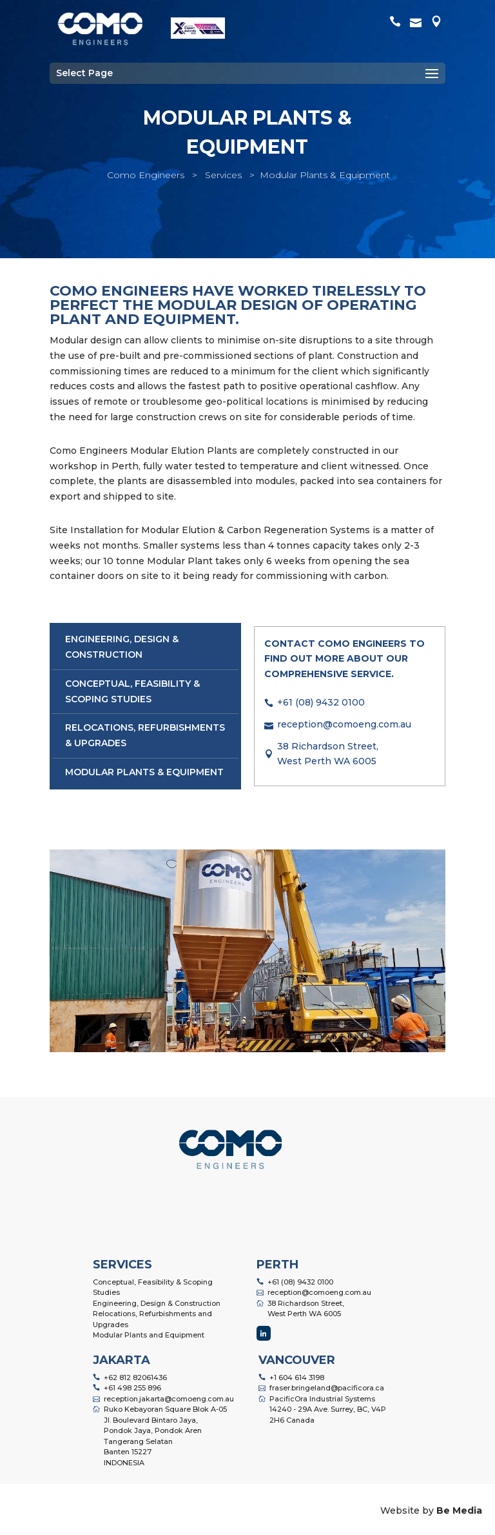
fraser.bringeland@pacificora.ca (326, 1387)
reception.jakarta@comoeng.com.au (169, 1398)
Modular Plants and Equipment (148, 1334)
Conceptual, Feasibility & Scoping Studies (153, 1287)
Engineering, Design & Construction (156, 1303)
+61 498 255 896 (132, 1387)
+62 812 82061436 (135, 1377)
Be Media (459, 1510)
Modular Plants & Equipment (144, 772)
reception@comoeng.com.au (344, 724)
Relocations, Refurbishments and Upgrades (152, 1319)
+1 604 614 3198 (296, 1377)
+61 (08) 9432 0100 (321, 702)
